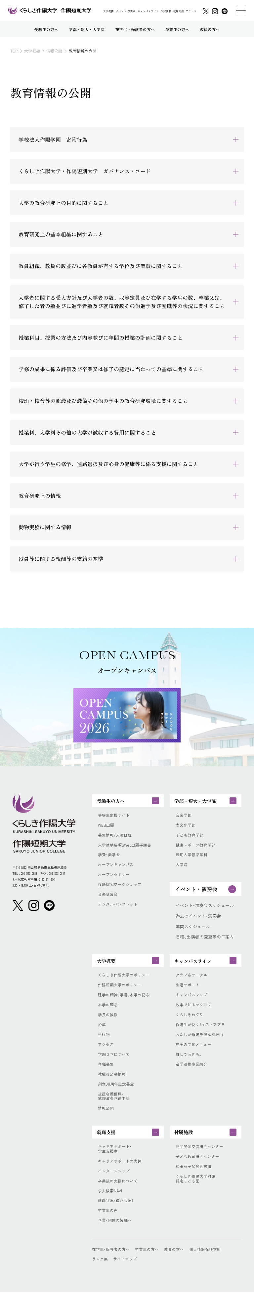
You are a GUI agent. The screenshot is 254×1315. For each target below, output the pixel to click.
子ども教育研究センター (199, 1175)
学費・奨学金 (110, 859)
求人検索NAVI (111, 1212)
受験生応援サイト (115, 817)
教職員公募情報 (113, 1088)
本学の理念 (108, 1014)
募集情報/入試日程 (116, 839)
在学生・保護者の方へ (112, 1272)
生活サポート (188, 993)
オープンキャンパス (117, 870)
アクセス (191, 11)
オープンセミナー (115, 880)
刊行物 (104, 1046)
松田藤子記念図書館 (195, 1186)
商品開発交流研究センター (201, 1165)
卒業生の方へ (151, 1272)
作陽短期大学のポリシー (121, 993)
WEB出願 (107, 828)
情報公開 (54, 51)
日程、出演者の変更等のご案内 (205, 942)
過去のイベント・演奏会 (198, 921)
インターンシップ (115, 1191)
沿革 (102, 1035)
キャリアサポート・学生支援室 (116, 1168)
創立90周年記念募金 (117, 1098)
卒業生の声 (108, 1233)
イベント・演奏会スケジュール (205, 911)
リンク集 (100, 1282)
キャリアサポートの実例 (121, 1180)
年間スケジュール (193, 932)
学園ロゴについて (115, 1066)
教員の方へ (180, 1272)
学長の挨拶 (108, 1025)
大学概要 (108, 11)
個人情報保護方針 (213, 1272)
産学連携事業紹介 (193, 1077)
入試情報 (166, 11)
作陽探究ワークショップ (121, 891)
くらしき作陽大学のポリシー (126, 983)
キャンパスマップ (193, 1004)
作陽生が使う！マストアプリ (202, 1035)
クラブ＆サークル (193, 983)
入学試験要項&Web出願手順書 (127, 849)
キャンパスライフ (148, 11)
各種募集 (106, 1077)
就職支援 (178, 11)
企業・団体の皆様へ (116, 1243)
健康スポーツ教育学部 (197, 849)
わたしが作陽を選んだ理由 (201, 1046)
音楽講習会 (108, 901)
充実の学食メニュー (195, 1056)
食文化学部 (186, 828)
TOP (14, 51)
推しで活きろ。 (190, 1066)
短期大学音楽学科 (193, 859)
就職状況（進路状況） (117, 1222)
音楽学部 (184, 817)
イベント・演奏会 (126, 11)
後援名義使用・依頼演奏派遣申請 (115, 1111)
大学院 (182, 870)
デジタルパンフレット (119, 912)
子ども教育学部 (191, 839)
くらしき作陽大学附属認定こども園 (197, 1199)
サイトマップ (127, 1282)
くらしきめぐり (191, 1025)
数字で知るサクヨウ (195, 1014)
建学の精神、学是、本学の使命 (126, 1004)
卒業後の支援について (119, 1201)
